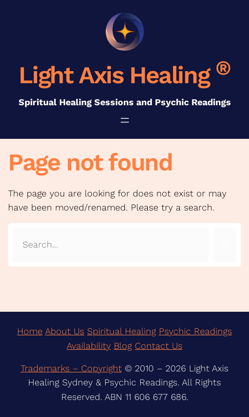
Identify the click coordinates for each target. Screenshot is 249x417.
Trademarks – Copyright (71, 368)
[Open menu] (125, 120)
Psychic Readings (195, 331)
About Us (64, 331)
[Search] (224, 245)
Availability (89, 345)
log (125, 345)
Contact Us (158, 345)
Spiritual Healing (121, 331)
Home (30, 331)
